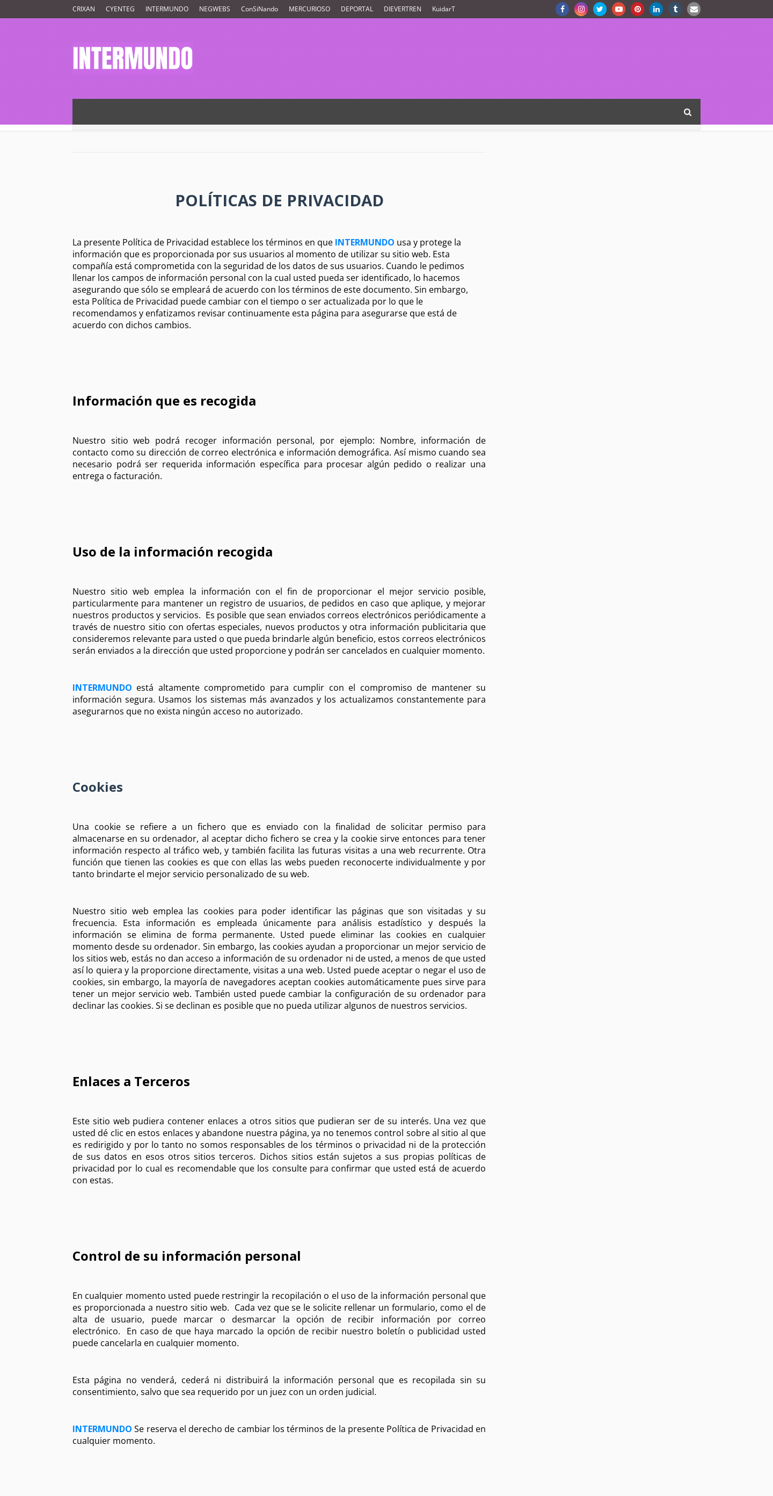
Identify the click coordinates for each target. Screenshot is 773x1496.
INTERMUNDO (166, 8)
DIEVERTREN (402, 8)
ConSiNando (259, 8)
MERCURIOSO (309, 8)
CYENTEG (120, 8)
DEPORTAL (357, 8)
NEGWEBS (214, 8)
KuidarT (443, 8)
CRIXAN (83, 8)
